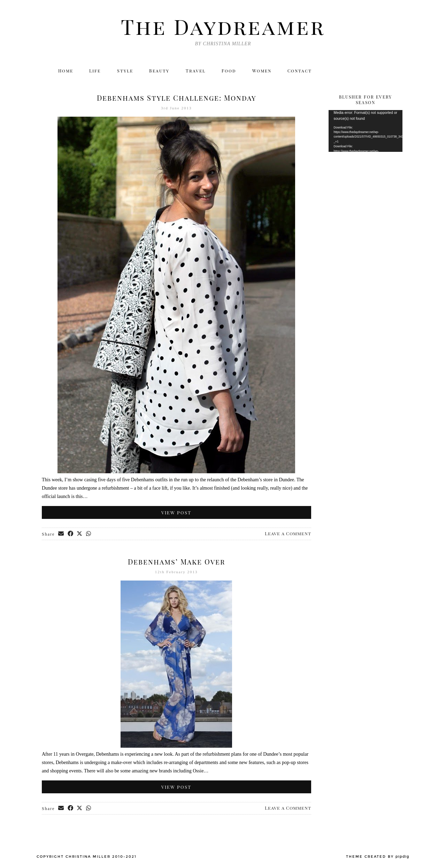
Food (230, 71)
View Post (176, 512)
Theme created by (377, 857)
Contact (303, 71)
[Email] (396, 71)
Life (93, 71)
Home (62, 71)
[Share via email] (61, 534)
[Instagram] (351, 71)
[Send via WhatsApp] (90, 534)
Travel (196, 71)
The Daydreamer (223, 26)
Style (124, 71)
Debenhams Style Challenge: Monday (176, 97)
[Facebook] (366, 71)
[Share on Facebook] (71, 534)
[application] (366, 131)
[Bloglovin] (381, 71)
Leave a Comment (288, 533)
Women (264, 71)
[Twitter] (336, 71)
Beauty (159, 71)
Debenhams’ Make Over (176, 561)
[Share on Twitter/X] (81, 534)
